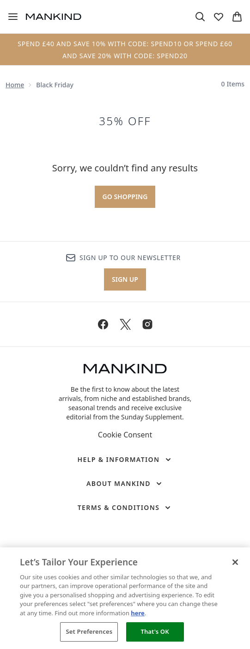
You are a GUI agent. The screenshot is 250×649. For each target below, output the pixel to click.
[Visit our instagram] (147, 324)
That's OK (154, 631)
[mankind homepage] (53, 16)
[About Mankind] (125, 483)
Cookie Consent (125, 435)
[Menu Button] (12, 16)
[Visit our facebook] (103, 324)
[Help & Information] (124, 459)
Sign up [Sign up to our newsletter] (125, 279)
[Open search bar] (200, 16)
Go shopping (125, 196)
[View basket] (237, 16)
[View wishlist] (218, 16)
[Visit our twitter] (125, 324)
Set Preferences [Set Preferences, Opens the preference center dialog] (89, 631)
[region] (125, 598)
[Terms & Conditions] (125, 507)
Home (15, 84)
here (138, 613)
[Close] (235, 562)
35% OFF (125, 121)
